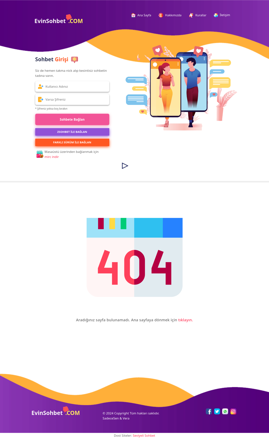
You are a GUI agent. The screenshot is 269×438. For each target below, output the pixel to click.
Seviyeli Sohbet (144, 435)
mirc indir (52, 157)
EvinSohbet (58, 19)
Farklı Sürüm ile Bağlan (72, 142)
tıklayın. (185, 319)
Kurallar (197, 15)
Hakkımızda (170, 15)
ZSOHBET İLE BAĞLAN (72, 132)
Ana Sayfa (142, 15)
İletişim (222, 15)
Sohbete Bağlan (72, 119)
